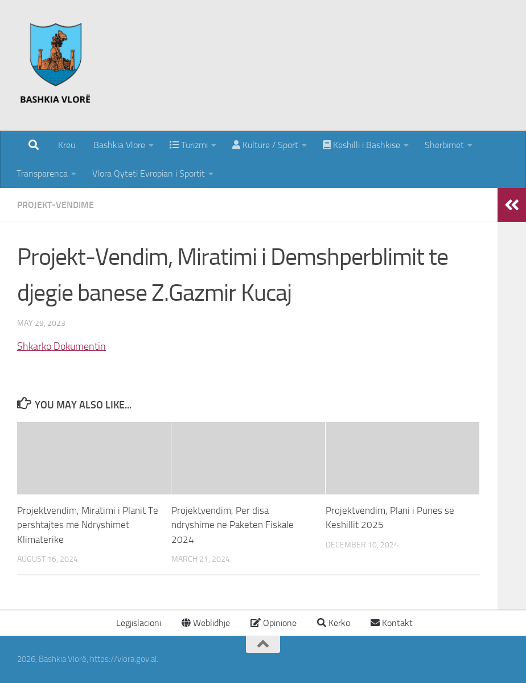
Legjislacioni (137, 622)
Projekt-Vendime (55, 204)
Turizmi (189, 145)
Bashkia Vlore (118, 145)
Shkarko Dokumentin (61, 346)
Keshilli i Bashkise (361, 145)
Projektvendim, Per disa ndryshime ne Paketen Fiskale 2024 (232, 525)
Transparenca (42, 173)
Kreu (66, 145)
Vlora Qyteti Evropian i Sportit (148, 173)
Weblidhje (206, 622)
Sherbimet (444, 145)
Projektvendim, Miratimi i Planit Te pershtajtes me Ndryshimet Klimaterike (87, 525)
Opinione (273, 622)
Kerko (333, 622)
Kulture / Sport (265, 145)
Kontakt (392, 622)
